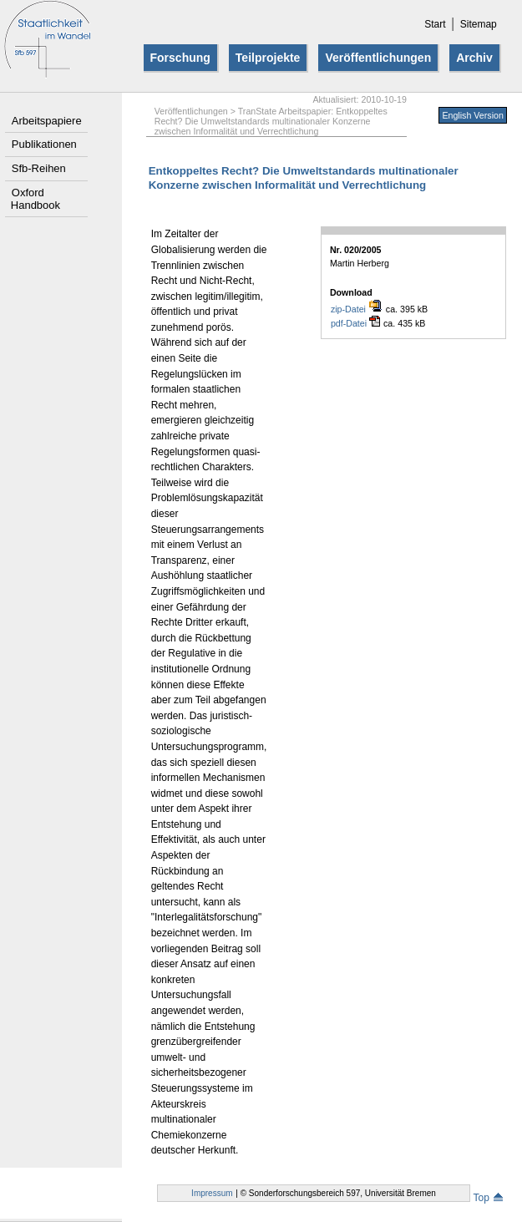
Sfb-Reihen (39, 168)
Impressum (211, 1193)
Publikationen (44, 144)
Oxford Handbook (35, 198)
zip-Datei (357, 308)
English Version (472, 115)
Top (488, 1198)
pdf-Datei (355, 322)
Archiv (474, 57)
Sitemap (478, 24)
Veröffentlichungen (378, 57)
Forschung (180, 57)
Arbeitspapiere (47, 120)
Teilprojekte (268, 57)
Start (434, 24)
